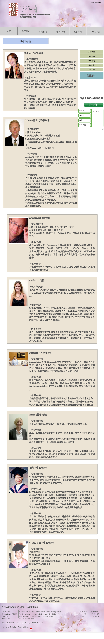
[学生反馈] (91, 69)
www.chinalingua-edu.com (27, 619)
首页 (8, 31)
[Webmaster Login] (96, 2)
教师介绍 (60, 31)
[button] (25, 41)
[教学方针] (91, 65)
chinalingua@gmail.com (26, 616)
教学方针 (78, 31)
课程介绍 (43, 31)
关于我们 (26, 31)
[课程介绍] (91, 56)
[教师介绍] (91, 61)
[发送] (102, 129)
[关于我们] (91, 52)
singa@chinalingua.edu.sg (45, 616)
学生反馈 (95, 31)
